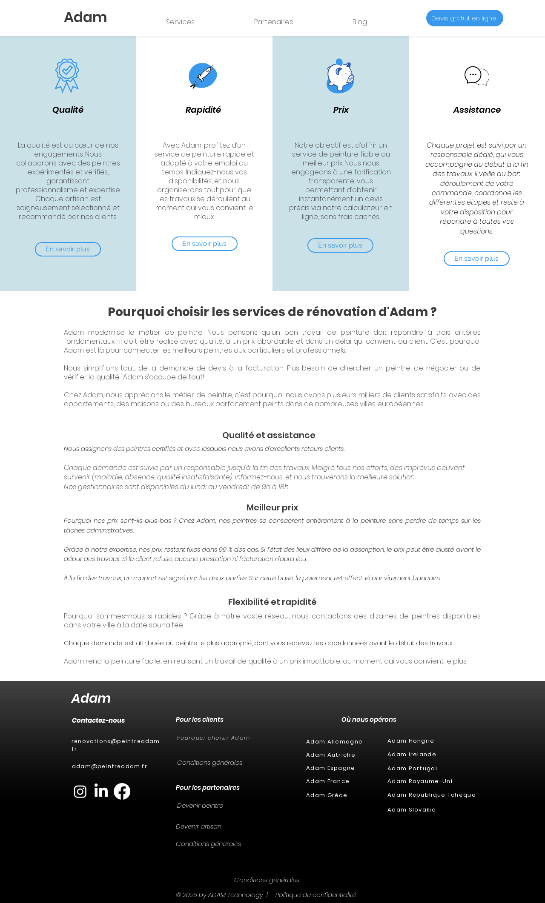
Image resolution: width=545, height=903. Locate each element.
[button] (180, 18)
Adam (91, 698)
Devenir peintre (200, 805)
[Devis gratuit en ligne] (464, 18)
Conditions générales (209, 762)
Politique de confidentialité (315, 894)
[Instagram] (80, 791)
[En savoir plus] (68, 249)
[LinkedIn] (101, 791)
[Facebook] (122, 791)
